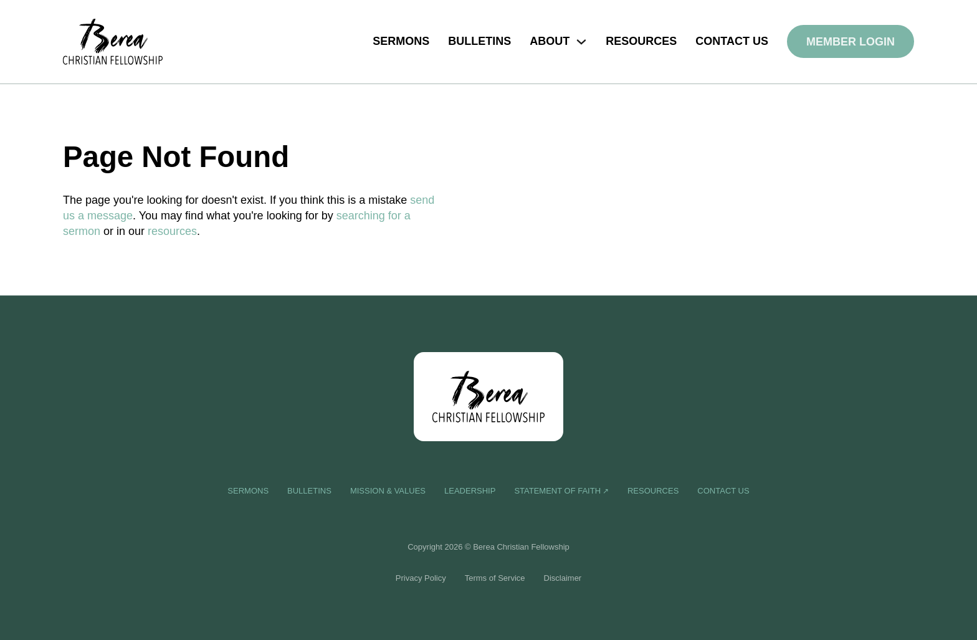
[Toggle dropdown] (581, 41)
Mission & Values (388, 490)
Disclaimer (563, 578)
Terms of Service (495, 578)
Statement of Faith (557, 490)
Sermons (401, 41)
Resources (641, 41)
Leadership (469, 490)
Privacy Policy (421, 578)
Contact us (731, 41)
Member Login (850, 42)
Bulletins (479, 41)
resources (172, 231)
